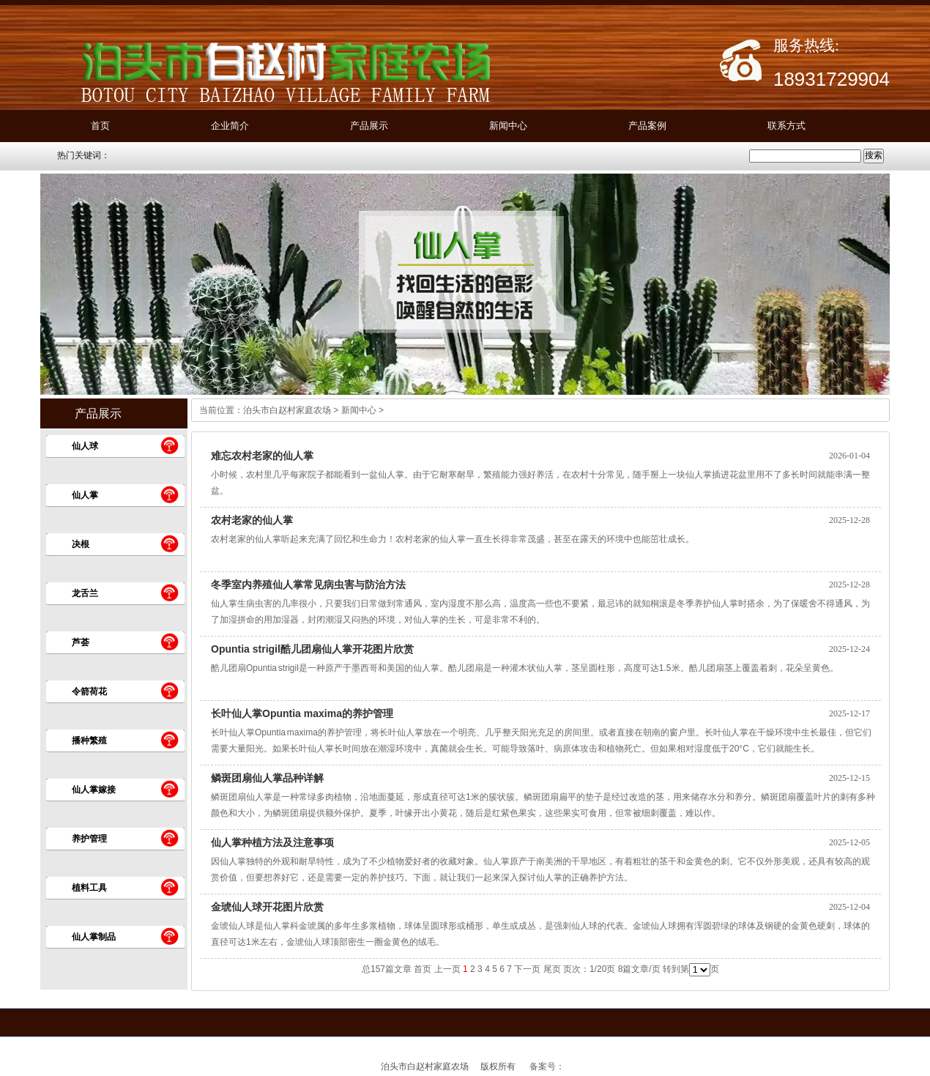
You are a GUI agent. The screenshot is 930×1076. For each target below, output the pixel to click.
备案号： (547, 1066)
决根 (80, 544)
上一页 (447, 969)
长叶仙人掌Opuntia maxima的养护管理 (302, 713)
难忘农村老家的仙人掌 (262, 455)
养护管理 (89, 839)
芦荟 (80, 642)
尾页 (552, 969)
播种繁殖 (89, 740)
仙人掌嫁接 (94, 789)
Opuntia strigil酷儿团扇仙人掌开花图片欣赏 (312, 649)
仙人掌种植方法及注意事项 (272, 842)
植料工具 (89, 888)
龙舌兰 (85, 593)
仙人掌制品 (94, 937)
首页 (100, 125)
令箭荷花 (89, 691)
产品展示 (369, 125)
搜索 (873, 155)
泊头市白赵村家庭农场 (287, 410)
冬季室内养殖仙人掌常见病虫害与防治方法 (308, 584)
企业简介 (230, 125)
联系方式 (786, 125)
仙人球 (85, 446)
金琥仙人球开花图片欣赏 (267, 907)
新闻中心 (508, 125)
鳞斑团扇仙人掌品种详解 (267, 778)
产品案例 (647, 125)
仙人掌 (85, 495)
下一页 (527, 969)
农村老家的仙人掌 (252, 520)
